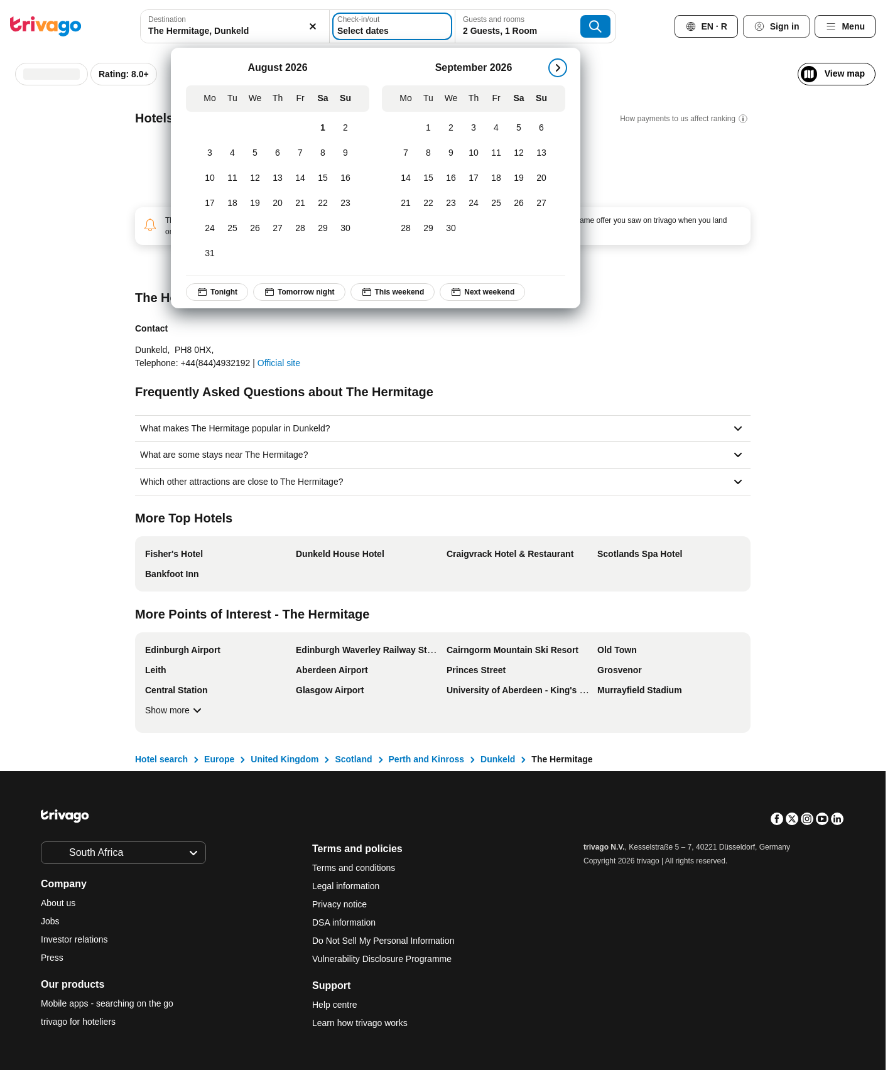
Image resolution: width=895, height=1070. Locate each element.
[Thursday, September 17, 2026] (473, 178)
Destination (167, 19)
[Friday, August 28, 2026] (300, 228)
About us (58, 903)
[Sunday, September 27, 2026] (541, 203)
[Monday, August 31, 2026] (209, 253)
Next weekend (482, 292)
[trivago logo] (46, 26)
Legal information (345, 886)
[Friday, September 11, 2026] (496, 153)
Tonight (217, 292)
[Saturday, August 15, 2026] (323, 178)
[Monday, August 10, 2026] (209, 178)
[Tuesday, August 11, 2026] (232, 178)
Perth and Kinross (427, 759)
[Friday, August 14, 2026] (300, 178)
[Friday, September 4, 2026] (496, 128)
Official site (279, 363)
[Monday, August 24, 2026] (209, 228)
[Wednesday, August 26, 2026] (255, 228)
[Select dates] (392, 26)
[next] (557, 67)
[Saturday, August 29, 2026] (323, 228)
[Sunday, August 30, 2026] (345, 228)
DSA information (344, 922)
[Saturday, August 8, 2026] (323, 153)
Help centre (334, 1005)
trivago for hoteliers (78, 1022)
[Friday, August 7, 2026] (300, 153)
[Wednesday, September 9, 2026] (451, 153)
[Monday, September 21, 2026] (405, 203)
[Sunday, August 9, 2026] (345, 153)
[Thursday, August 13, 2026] (277, 178)
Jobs (50, 921)
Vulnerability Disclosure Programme (382, 959)
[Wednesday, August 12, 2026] (255, 178)
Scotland (353, 759)
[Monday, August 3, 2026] (209, 153)
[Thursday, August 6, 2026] (277, 153)
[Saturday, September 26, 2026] (518, 203)
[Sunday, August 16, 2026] (345, 178)
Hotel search (161, 759)
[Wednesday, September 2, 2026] (451, 128)
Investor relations (74, 939)
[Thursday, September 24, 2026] (473, 203)
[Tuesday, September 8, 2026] (428, 153)
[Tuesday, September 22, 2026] (428, 203)
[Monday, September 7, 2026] (405, 153)
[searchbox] (235, 31)
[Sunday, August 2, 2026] (345, 128)
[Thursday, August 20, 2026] (277, 203)
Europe (219, 759)
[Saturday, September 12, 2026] (518, 153)
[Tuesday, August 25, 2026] (232, 228)
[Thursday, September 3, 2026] (473, 128)
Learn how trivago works (360, 1023)
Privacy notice (339, 904)
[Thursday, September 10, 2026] (473, 153)
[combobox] (235, 26)
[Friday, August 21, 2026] (300, 203)
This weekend (392, 292)
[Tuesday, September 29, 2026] (428, 228)
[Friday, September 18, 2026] (496, 178)
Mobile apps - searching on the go (107, 1003)
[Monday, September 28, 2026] (405, 228)
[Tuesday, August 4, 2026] (232, 153)
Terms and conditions (353, 868)
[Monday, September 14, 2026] (405, 178)
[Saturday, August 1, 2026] (323, 128)
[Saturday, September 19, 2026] (518, 178)
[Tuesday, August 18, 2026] (232, 203)
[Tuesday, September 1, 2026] (428, 128)
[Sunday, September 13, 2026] (541, 153)
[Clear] (312, 26)
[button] (235, 26)
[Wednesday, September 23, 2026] (451, 203)
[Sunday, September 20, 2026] (541, 178)
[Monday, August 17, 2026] (209, 203)
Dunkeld (497, 759)
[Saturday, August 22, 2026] (323, 203)
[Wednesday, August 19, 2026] (255, 203)
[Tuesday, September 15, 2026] (428, 178)
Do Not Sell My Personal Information (384, 941)
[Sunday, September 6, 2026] (541, 128)
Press (52, 958)
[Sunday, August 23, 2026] (345, 203)
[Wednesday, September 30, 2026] (451, 228)
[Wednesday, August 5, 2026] (255, 153)
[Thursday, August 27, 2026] (277, 228)
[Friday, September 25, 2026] (496, 203)
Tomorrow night (299, 292)
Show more (175, 710)
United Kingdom (284, 759)
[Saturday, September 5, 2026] (518, 128)
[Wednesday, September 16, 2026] (451, 178)
